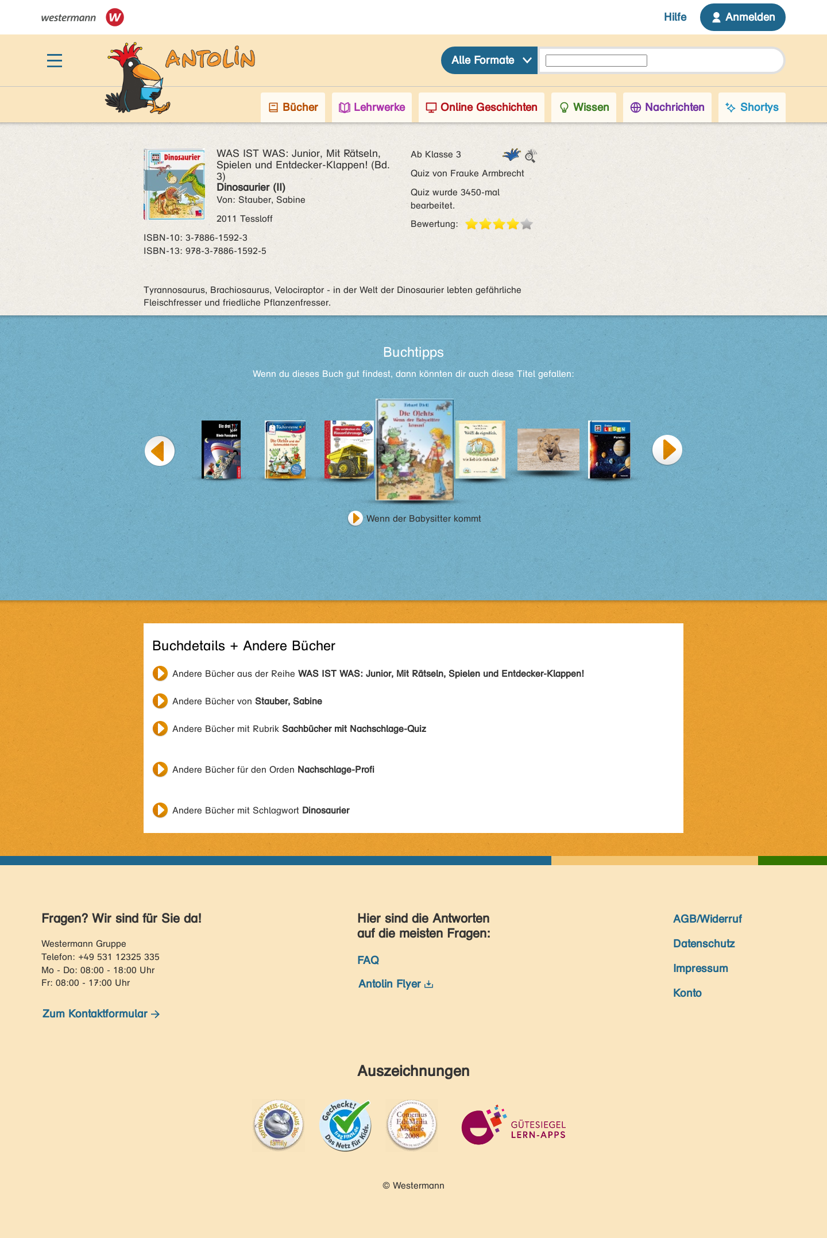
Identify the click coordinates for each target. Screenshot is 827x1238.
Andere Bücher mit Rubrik (299, 728)
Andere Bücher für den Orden (273, 769)
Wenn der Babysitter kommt (423, 518)
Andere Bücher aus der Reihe (378, 673)
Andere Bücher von (247, 701)
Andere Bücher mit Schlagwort (260, 810)
